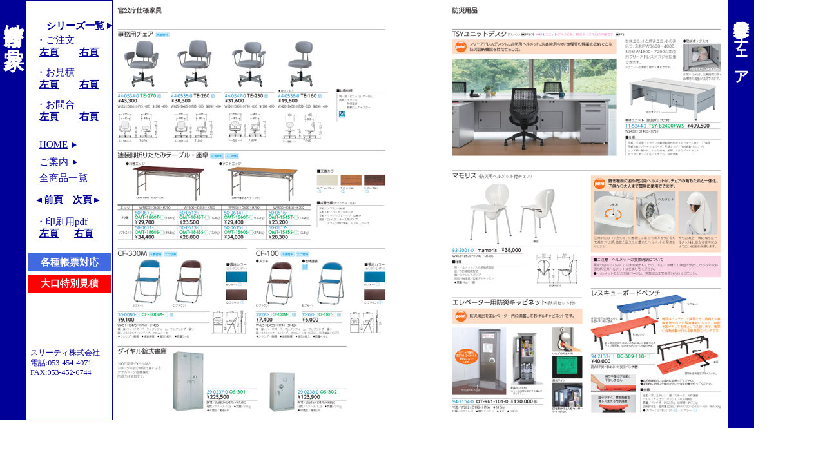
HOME (53, 144)
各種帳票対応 (70, 262)
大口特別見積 (70, 283)
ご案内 (53, 162)
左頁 (49, 52)
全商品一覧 (63, 178)
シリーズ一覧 (75, 26)
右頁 (89, 52)
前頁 (53, 200)
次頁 (82, 200)
